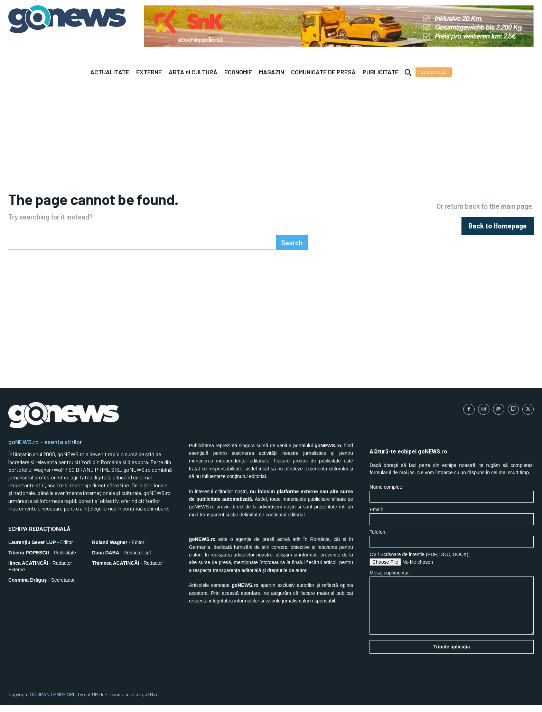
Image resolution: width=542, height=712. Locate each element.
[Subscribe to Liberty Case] (433, 72)
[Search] (292, 249)
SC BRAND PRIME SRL (53, 702)
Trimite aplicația (451, 654)
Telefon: (452, 546)
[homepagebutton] (497, 229)
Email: (452, 523)
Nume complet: (452, 501)
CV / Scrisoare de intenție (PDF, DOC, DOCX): (452, 566)
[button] (407, 72)
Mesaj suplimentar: (452, 610)
